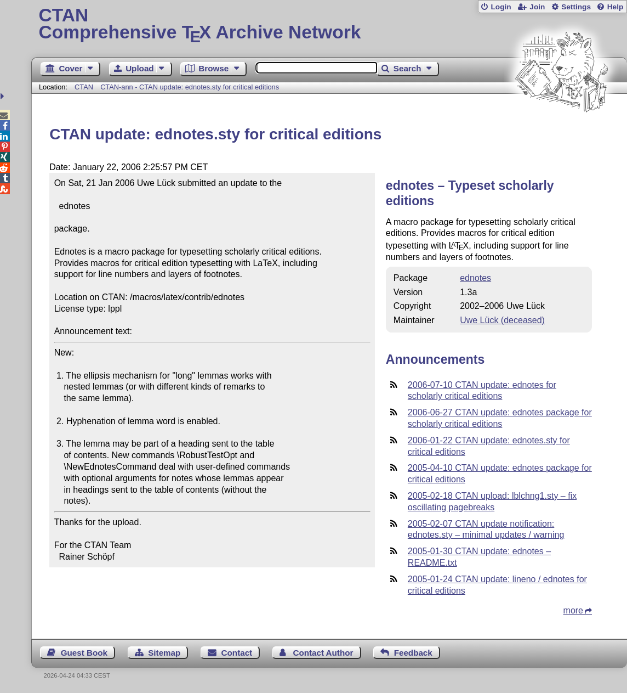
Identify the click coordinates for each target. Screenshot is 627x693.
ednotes (475, 278)
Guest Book (84, 652)
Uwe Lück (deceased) (502, 320)
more (573, 610)
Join (537, 7)
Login (501, 7)
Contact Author (323, 652)
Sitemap (164, 652)
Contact (237, 652)
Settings (576, 7)
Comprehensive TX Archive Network (329, 24)
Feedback (413, 652)
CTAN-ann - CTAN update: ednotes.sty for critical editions (189, 87)
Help (615, 7)
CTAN (84, 87)
